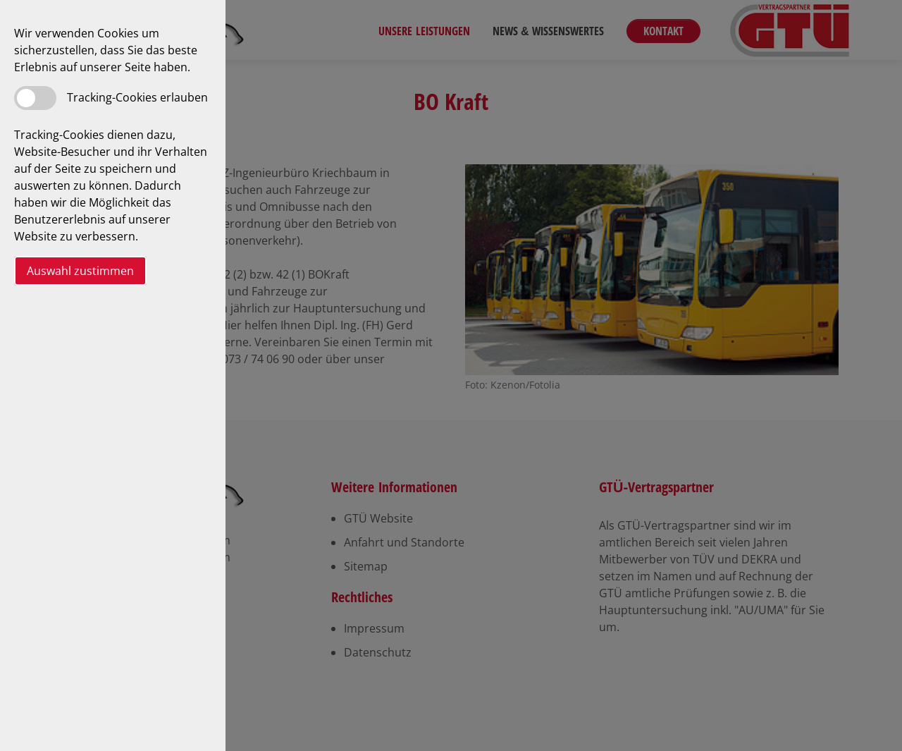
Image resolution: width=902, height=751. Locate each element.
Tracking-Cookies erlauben (137, 97)
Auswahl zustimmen (80, 271)
